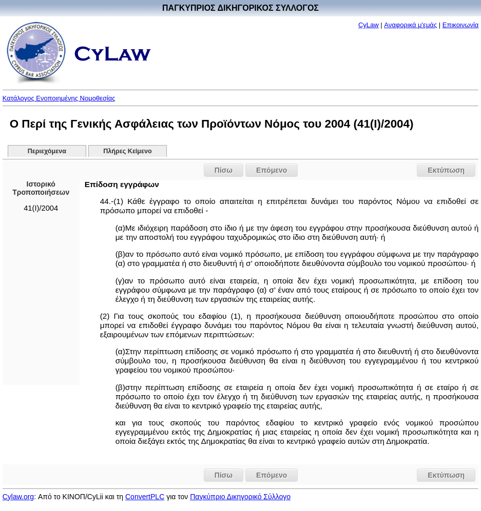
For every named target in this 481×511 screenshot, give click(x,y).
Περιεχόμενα (47, 151)
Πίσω (224, 170)
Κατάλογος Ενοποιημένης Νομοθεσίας (59, 98)
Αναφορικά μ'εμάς (410, 25)
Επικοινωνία (460, 25)
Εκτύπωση (446, 170)
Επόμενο (271, 170)
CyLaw (368, 25)
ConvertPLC (144, 497)
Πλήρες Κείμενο (127, 151)
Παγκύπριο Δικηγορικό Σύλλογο (240, 497)
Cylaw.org (18, 497)
